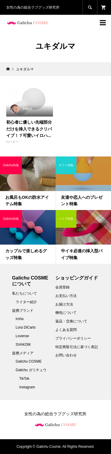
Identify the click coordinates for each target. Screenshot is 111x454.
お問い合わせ (66, 355)
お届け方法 (64, 304)
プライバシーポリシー (73, 338)
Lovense (22, 336)
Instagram (27, 387)
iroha (20, 319)
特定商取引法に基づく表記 (76, 347)
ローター (12, 141)
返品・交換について (71, 321)
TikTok (24, 379)
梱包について (66, 313)
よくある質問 (66, 330)
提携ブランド (22, 310)
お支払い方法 (66, 296)
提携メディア (22, 353)
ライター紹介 (26, 302)
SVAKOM (23, 344)
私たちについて (24, 293)
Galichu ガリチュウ (31, 370)
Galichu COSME (29, 361)
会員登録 (62, 287)
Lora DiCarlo (26, 327)
